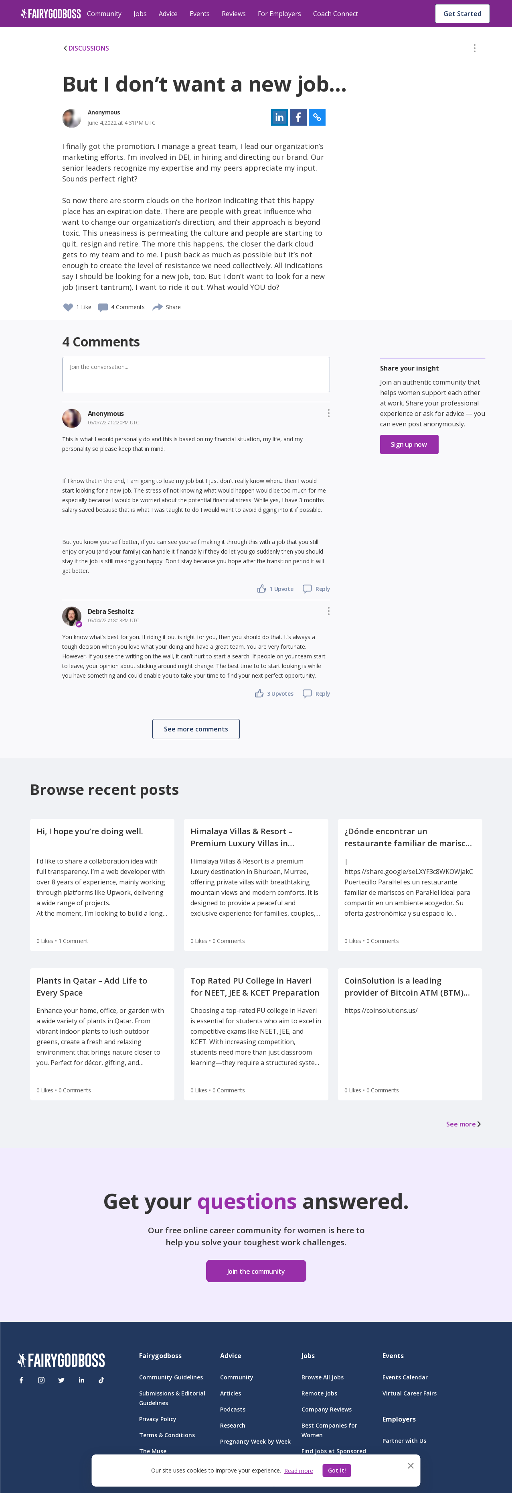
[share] (158, 306)
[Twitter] (61, 1380)
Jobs (140, 13)
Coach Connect (335, 13)
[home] (50, 13)
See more (464, 1124)
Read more (298, 1471)
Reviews (234, 13)
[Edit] (474, 49)
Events (200, 13)
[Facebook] (21, 1380)
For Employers (279, 13)
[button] (475, 50)
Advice (168, 13)
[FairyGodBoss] (61, 1361)
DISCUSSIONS (85, 48)
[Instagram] (41, 1380)
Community (104, 13)
